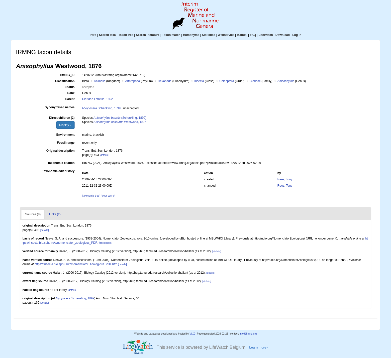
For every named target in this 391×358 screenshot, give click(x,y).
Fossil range (66, 142)
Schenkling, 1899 (101, 108)
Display (65, 125)
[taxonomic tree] (91, 195)
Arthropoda (132, 81)
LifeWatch (266, 35)
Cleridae (255, 81)
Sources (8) (33, 214)
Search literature (148, 35)
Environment (65, 134)
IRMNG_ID (67, 75)
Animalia (99, 81)
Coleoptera (226, 81)
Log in (296, 35)
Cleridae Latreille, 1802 (97, 99)
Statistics (208, 35)
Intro (93, 35)
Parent (70, 99)
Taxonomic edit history (58, 171)
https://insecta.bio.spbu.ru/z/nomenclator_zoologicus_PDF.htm (76, 264)
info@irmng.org (248, 333)
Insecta (199, 81)
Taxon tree (125, 35)
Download (283, 35)
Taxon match (171, 35)
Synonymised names (60, 107)
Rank (71, 93)
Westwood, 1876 (120, 122)
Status (70, 87)
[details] (104, 155)
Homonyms (191, 35)
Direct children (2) (62, 117)
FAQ (253, 35)
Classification (65, 81)
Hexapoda (165, 81)
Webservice (226, 35)
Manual (242, 35)
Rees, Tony (284, 179)
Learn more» (258, 347)
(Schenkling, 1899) (120, 117)
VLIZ (192, 333)
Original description (60, 150)
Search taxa (107, 35)
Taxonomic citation (61, 163)
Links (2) (55, 214)
